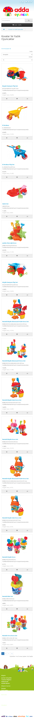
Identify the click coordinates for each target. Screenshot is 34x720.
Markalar (4, 697)
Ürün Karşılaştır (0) (6, 48)
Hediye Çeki (4, 699)
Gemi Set (5, 204)
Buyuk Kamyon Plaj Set (10, 86)
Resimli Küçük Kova (8, 557)
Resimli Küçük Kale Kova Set (11, 518)
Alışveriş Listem (5, 711)
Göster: (31, 57)
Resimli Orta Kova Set (9, 635)
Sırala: (31, 51)
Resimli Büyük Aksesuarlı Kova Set (13, 361)
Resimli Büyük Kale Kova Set (11, 400)
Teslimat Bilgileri (6, 680)
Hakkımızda (4, 681)
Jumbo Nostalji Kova (9, 243)
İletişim (3, 688)
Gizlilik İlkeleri (5, 683)
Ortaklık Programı (6, 701)
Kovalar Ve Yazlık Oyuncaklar (15, 29)
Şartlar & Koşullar (6, 678)
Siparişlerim (4, 709)
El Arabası (5, 125)
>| (12, 653)
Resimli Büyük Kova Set (10, 439)
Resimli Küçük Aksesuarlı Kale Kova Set (15, 478)
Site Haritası (5, 692)
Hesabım (3, 707)
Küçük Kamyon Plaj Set (10, 282)
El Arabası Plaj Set (8, 164)
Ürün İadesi (4, 690)
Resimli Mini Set (7, 596)
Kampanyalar (5, 702)
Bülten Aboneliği (6, 713)
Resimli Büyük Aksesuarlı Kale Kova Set (15, 321)
